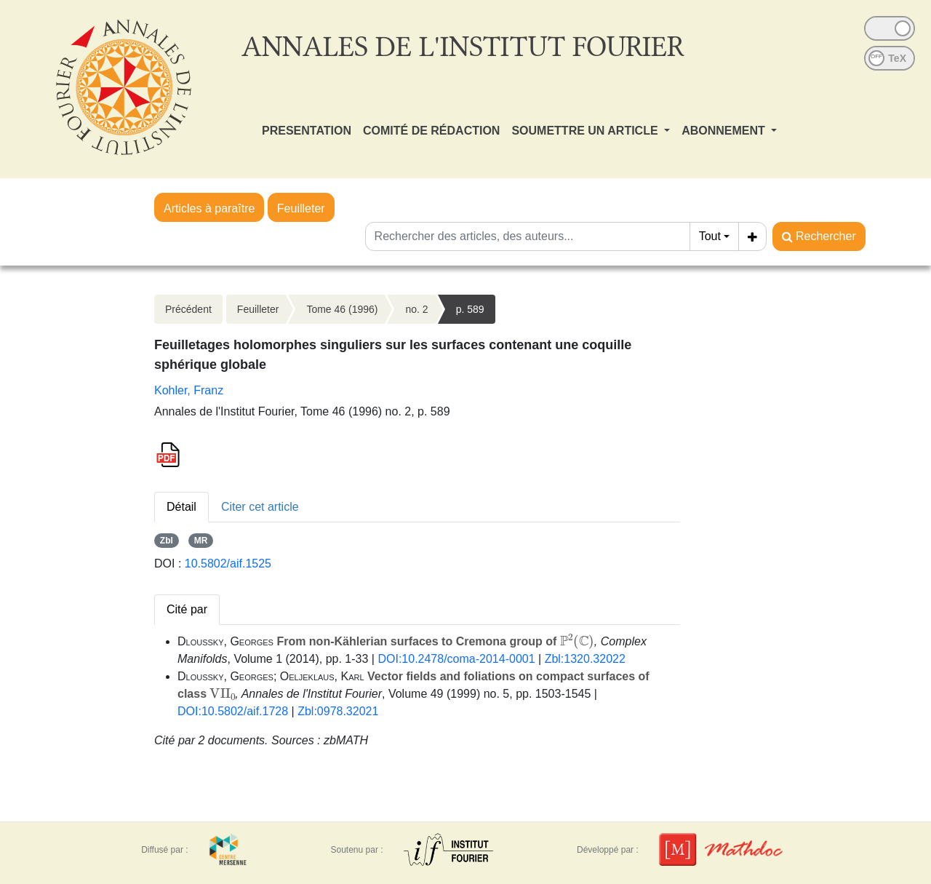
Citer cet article (260, 507)
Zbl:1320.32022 (585, 659)
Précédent (188, 309)
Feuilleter (301, 208)
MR (201, 540)
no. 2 (416, 309)
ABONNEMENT (725, 130)
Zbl (166, 540)
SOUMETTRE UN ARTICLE (586, 130)
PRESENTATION (306, 130)
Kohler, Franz (188, 390)
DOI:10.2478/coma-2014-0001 (456, 659)
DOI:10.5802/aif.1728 (232, 711)
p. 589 (470, 309)
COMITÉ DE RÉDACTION (431, 130)
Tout (710, 236)
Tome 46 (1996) (341, 309)
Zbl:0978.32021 (337, 711)
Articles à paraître (209, 208)
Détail (181, 507)
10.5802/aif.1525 (228, 563)
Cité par (187, 609)
